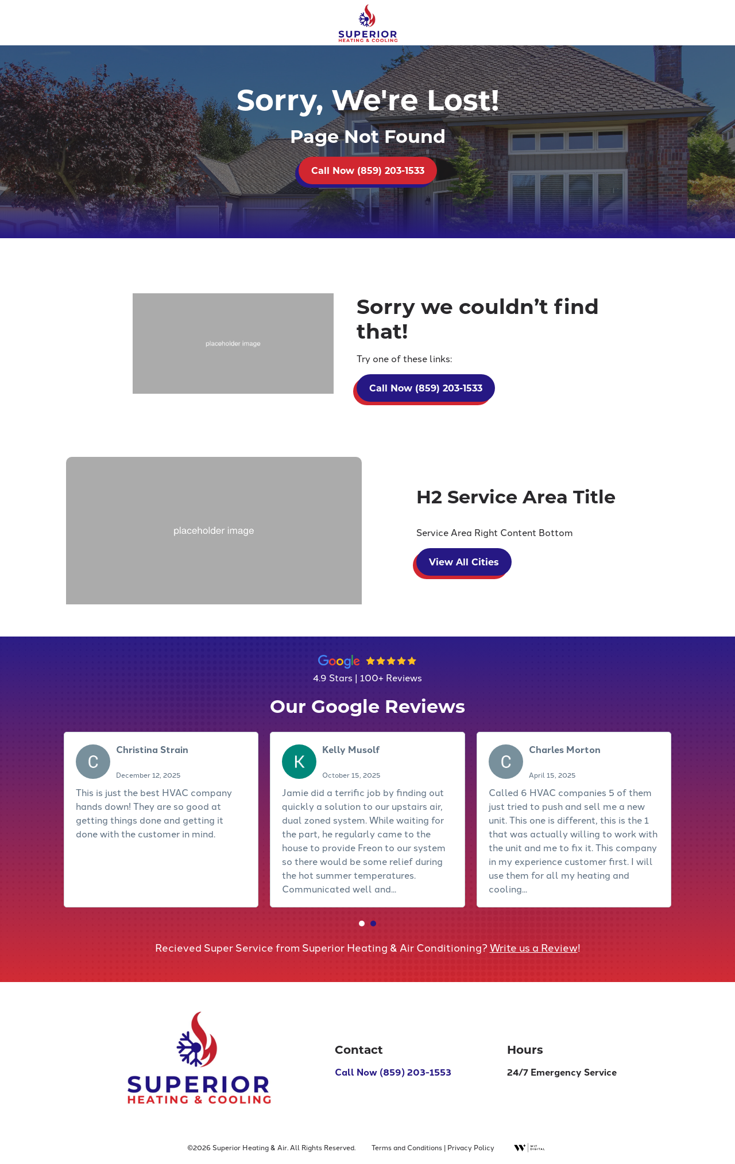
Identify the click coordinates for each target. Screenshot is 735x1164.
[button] (362, 925)
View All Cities (464, 563)
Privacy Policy (470, 1147)
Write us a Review (534, 948)
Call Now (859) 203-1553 (393, 1073)
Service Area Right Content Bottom (494, 533)
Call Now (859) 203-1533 (367, 170)
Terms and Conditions (407, 1147)
